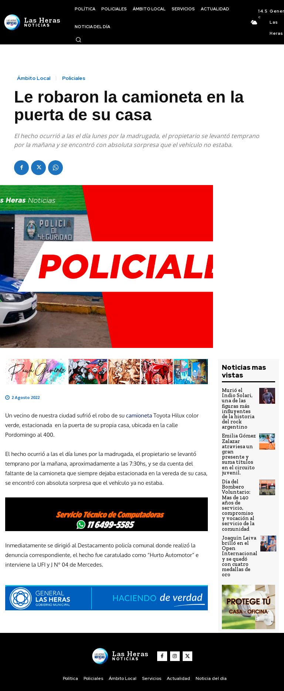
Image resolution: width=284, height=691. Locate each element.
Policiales (73, 78)
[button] (78, 40)
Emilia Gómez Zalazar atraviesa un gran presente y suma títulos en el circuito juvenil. (238, 437)
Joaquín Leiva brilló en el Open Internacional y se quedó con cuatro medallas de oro (239, 529)
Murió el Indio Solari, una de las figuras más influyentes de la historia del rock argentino (239, 402)
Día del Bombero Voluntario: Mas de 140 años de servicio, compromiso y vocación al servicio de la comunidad (238, 481)
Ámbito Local (33, 78)
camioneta (139, 415)
